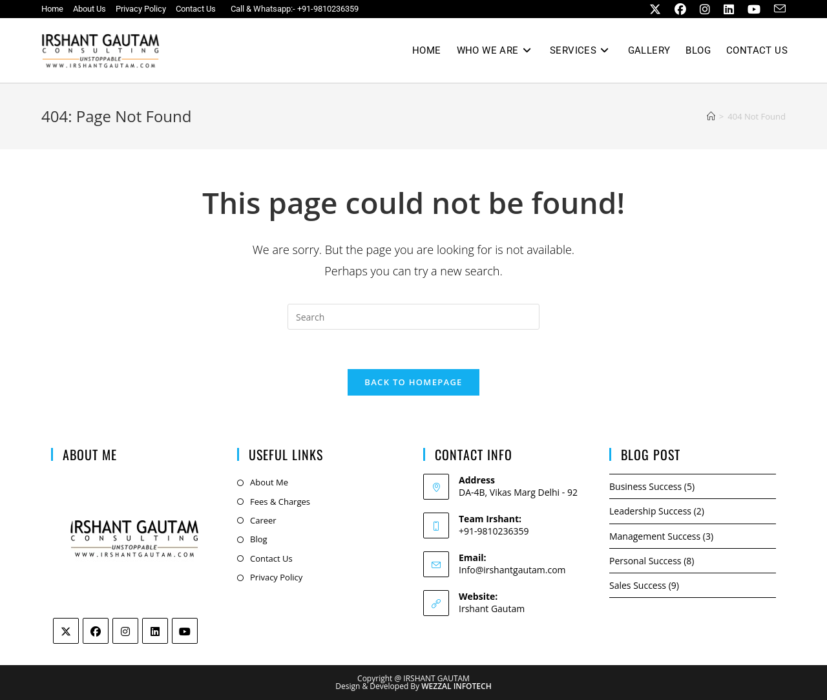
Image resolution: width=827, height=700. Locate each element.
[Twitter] (66, 631)
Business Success (645, 486)
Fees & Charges (280, 501)
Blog (258, 539)
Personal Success (645, 561)
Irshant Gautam (492, 608)
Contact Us (196, 9)
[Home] (711, 116)
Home (52, 9)
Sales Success (637, 585)
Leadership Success (650, 511)
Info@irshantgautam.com (512, 570)
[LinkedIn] (155, 631)
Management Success (654, 536)
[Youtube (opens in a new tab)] (751, 9)
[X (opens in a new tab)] (652, 9)
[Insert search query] (413, 317)
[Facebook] (96, 631)
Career (263, 520)
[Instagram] (125, 631)
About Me (269, 482)
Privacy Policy (141, 9)
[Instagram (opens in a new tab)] (702, 9)
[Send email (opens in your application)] (775, 9)
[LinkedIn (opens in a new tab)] (726, 9)
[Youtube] (185, 631)
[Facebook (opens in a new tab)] (677, 9)
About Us (89, 9)
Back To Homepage (413, 382)
